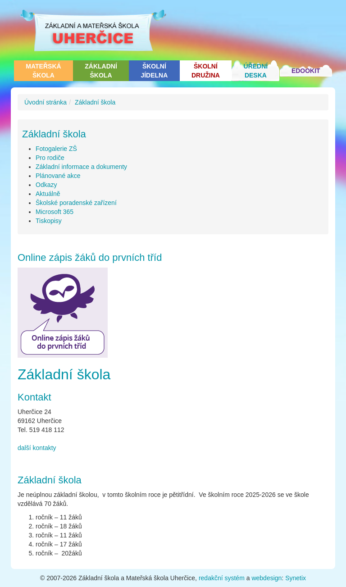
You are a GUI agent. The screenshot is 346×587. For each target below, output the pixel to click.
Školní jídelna (154, 71)
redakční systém (222, 578)
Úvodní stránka (45, 102)
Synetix (295, 578)
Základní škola (101, 71)
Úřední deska (256, 71)
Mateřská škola (43, 71)
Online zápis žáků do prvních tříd (90, 257)
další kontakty (37, 447)
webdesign (266, 578)
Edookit (305, 70)
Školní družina (205, 71)
